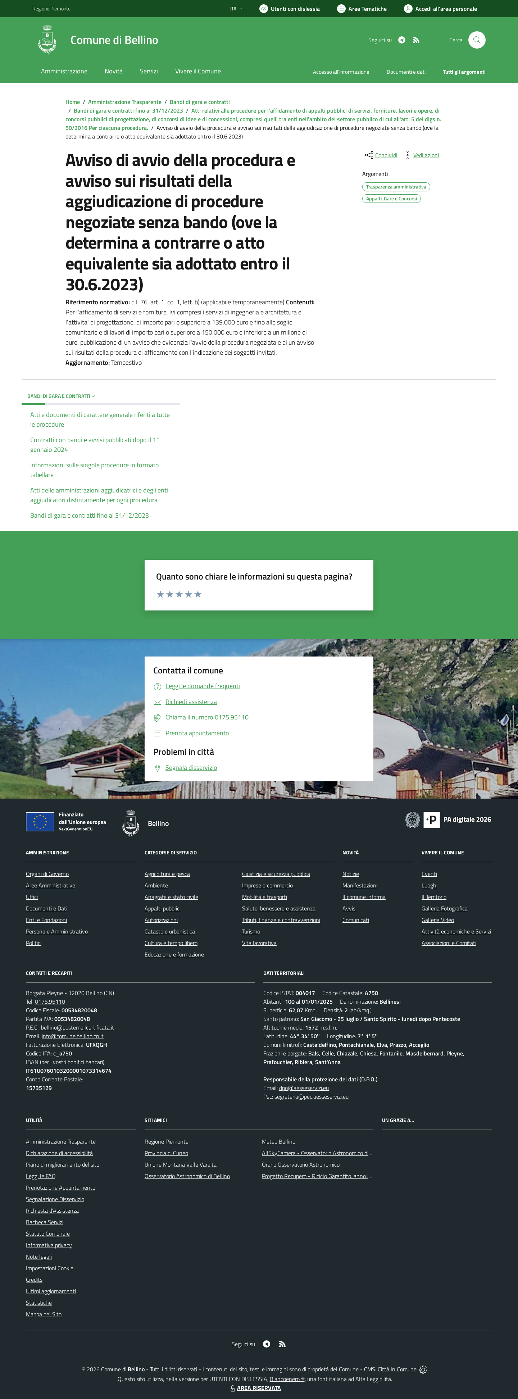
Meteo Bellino (278, 1141)
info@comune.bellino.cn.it (73, 1036)
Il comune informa (364, 896)
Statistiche (39, 1302)
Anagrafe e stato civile (171, 896)
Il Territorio (434, 896)
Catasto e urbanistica (170, 931)
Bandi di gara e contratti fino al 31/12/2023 (128, 110)
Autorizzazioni (161, 920)
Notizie (350, 873)
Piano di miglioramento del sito (62, 1164)
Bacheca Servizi (44, 1222)
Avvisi (349, 908)
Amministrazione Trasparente (125, 101)
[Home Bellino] (95, 40)
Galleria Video (438, 920)
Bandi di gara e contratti (200, 101)
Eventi (429, 873)
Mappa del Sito (44, 1314)
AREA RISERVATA (254, 1388)
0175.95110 (50, 1001)
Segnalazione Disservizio (55, 1199)
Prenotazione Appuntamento (60, 1187)
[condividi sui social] (380, 155)
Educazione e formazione (174, 954)
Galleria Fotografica (445, 908)
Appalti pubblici (163, 908)
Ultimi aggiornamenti (51, 1291)
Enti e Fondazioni (46, 920)
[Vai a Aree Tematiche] (361, 8)
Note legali (39, 1256)
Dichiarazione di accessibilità (59, 1153)
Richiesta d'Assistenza (52, 1210)
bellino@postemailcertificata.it (77, 1027)
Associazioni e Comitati (449, 943)
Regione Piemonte (166, 1141)
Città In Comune (397, 1369)
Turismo (251, 931)
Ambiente (156, 885)
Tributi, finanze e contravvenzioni (281, 920)
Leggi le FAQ (41, 1176)
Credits (34, 1279)
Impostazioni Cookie (49, 1268)
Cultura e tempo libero (171, 943)
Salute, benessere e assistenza (278, 908)
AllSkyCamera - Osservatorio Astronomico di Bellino (324, 1153)
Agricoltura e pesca (167, 873)
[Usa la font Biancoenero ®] (289, 8)
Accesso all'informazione (341, 72)
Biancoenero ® (287, 1379)
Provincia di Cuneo (166, 1153)
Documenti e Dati (46, 908)
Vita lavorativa (259, 943)
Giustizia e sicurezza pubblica (276, 873)
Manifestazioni (359, 885)
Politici (33, 943)
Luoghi (429, 885)
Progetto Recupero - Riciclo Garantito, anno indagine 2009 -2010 (340, 1176)
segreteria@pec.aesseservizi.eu (311, 1096)
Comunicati (355, 920)
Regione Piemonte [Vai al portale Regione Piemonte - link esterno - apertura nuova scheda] (51, 8)
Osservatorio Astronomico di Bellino (187, 1176)
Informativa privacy (49, 1245)
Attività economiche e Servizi (456, 931)
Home (72, 101)
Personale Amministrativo (57, 931)
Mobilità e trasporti (264, 896)
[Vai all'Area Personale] (440, 8)
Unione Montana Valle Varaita (181, 1164)
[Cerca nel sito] (477, 40)
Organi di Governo (47, 873)
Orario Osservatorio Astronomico (301, 1164)
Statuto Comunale (48, 1233)
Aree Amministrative (50, 885)
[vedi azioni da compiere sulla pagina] (420, 155)
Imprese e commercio (267, 885)
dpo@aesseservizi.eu (304, 1088)
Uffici (32, 896)
